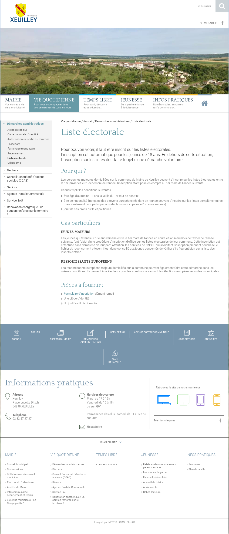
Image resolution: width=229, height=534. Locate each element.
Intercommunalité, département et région (20, 494)
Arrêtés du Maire (17, 487)
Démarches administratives (112, 121)
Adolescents (150, 487)
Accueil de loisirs (153, 482)
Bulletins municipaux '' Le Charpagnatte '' (21, 501)
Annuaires (194, 464)
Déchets (57, 469)
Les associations (108, 464)
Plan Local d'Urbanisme (20, 482)
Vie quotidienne (71, 121)
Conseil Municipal (17, 464)
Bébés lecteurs (152, 492)
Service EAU (59, 492)
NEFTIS (112, 522)
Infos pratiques (201, 455)
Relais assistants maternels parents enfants (159, 466)
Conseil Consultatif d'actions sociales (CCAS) (69, 476)
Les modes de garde (155, 472)
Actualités (204, 6)
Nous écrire (94, 427)
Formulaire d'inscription (79, 293)
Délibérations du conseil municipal (21, 476)
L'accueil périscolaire (155, 477)
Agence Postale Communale (68, 487)
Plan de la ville (197, 469)
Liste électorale (141, 121)
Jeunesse (149, 455)
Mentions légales (164, 420)
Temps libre (107, 455)
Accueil (87, 121)
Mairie (11, 455)
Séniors (56, 482)
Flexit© (131, 522)
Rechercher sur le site (222, 6)
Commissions (15, 469)
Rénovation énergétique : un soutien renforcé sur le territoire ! (68, 500)
